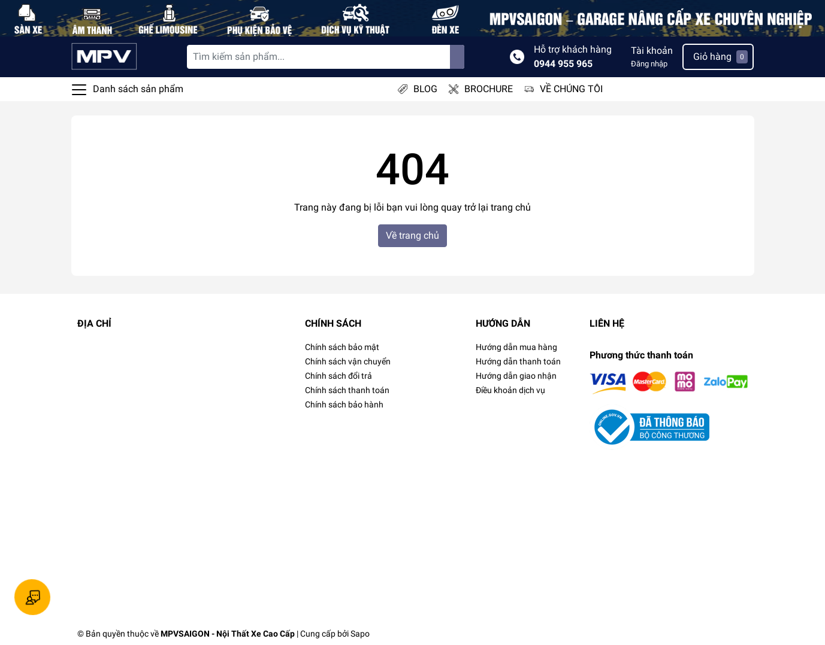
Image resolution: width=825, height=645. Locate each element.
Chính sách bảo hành (344, 404)
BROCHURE (488, 89)
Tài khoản (652, 50)
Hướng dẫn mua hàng (516, 347)
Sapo (360, 633)
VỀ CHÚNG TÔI (571, 89)
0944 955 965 (563, 63)
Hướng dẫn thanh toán (518, 361)
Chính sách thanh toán (347, 390)
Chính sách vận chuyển (348, 361)
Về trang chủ (412, 235)
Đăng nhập (649, 63)
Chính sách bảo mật (342, 347)
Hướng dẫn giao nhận (516, 376)
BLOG (425, 89)
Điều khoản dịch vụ (510, 390)
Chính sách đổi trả (338, 376)
